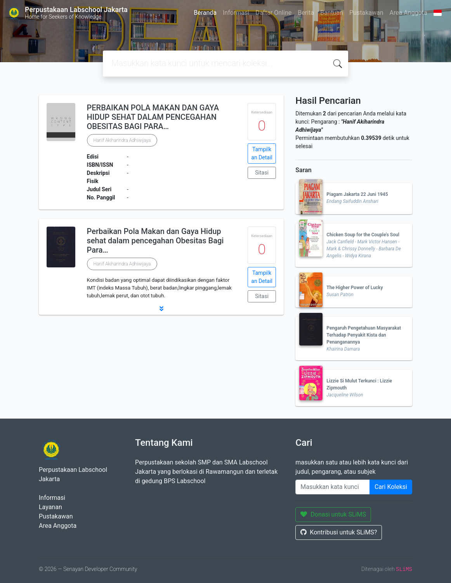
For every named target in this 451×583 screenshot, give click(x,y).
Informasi (236, 12)
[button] (161, 308)
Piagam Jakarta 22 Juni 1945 (357, 194)
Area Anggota (408, 12)
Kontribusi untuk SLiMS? (338, 532)
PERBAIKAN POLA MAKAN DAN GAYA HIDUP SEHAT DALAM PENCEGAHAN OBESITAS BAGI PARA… (153, 117)
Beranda (205, 12)
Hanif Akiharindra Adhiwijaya (122, 140)
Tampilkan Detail (261, 153)
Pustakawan (366, 12)
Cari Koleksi (391, 486)
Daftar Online (273, 12)
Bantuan (331, 12)
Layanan (50, 507)
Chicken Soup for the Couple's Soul (362, 234)
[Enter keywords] (332, 487)
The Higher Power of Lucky (354, 287)
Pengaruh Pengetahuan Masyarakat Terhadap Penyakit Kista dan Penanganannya (363, 335)
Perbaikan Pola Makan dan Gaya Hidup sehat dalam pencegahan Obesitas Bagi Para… (155, 241)
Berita (306, 12)
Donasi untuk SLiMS (333, 514)
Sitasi (262, 172)
